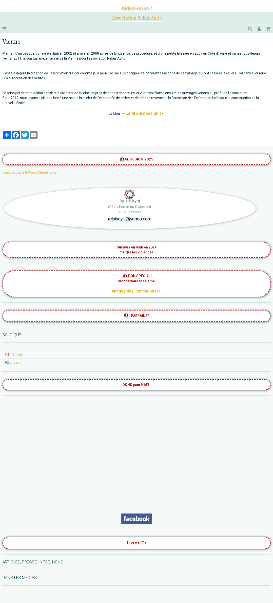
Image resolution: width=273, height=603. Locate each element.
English (13, 362)
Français (14, 354)
